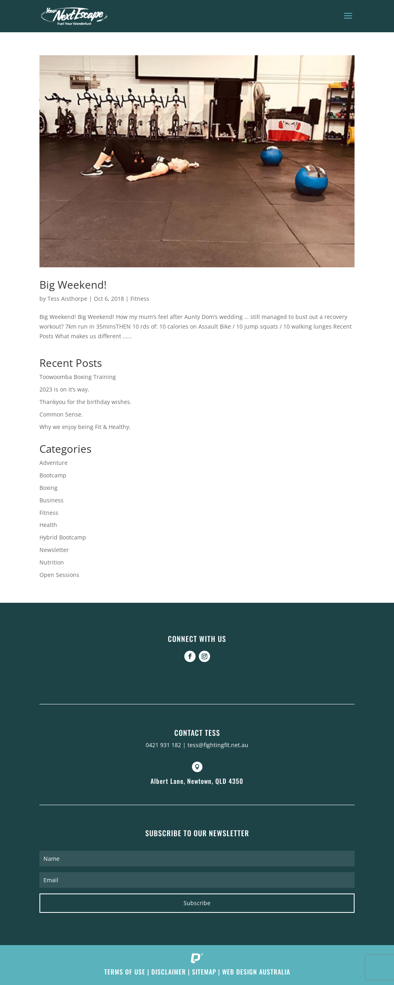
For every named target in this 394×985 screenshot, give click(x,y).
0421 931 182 (163, 745)
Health (48, 525)
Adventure (53, 462)
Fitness (139, 298)
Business (51, 500)
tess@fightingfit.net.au (218, 745)
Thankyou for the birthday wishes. (85, 402)
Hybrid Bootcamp (62, 537)
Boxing (48, 487)
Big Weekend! (73, 284)
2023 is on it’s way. (64, 389)
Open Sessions (59, 575)
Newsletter (54, 550)
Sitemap (204, 972)
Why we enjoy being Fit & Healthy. (85, 427)
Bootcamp (52, 475)
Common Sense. (61, 414)
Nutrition (51, 562)
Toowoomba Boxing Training (77, 377)
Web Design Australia (256, 972)
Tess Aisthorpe (67, 298)
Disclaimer (168, 972)
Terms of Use (124, 972)
